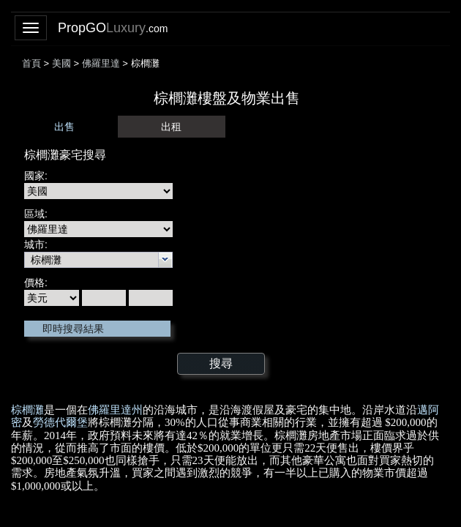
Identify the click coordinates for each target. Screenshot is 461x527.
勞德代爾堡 (60, 422)
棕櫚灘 (27, 410)
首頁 (31, 63)
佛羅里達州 (115, 410)
